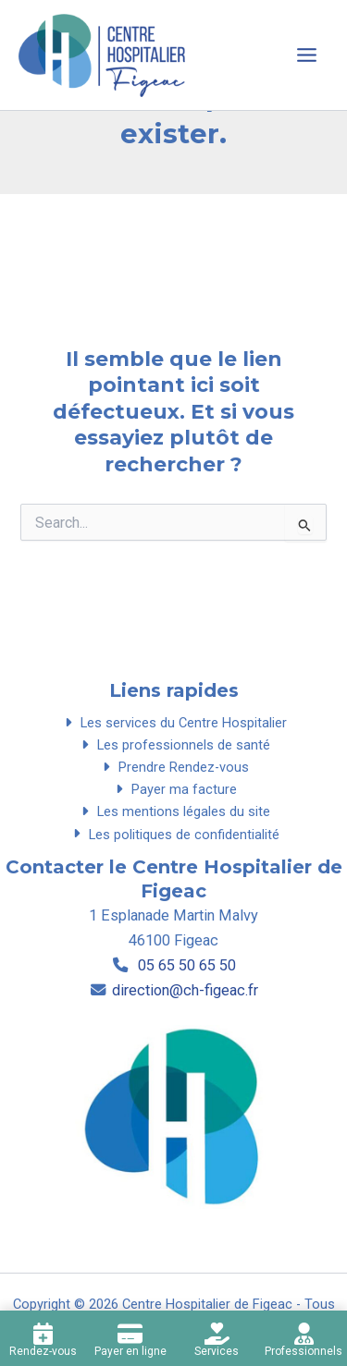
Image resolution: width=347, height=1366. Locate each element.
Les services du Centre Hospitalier (173, 722)
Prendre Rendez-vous (173, 767)
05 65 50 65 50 (185, 965)
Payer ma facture (173, 789)
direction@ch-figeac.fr (185, 990)
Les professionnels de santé (173, 745)
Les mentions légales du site (173, 811)
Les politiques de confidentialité (173, 834)
